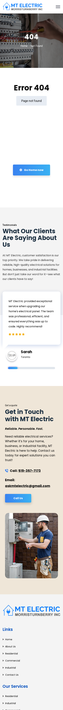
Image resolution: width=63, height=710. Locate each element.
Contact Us (11, 674)
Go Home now (31, 170)
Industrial (10, 667)
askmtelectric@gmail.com (27, 486)
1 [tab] (12, 368)
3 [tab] (31, 368)
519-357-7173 (29, 471)
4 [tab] (41, 368)
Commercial (12, 660)
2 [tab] (22, 368)
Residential (11, 653)
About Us (10, 646)
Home (24, 45)
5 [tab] (50, 368)
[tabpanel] (31, 324)
